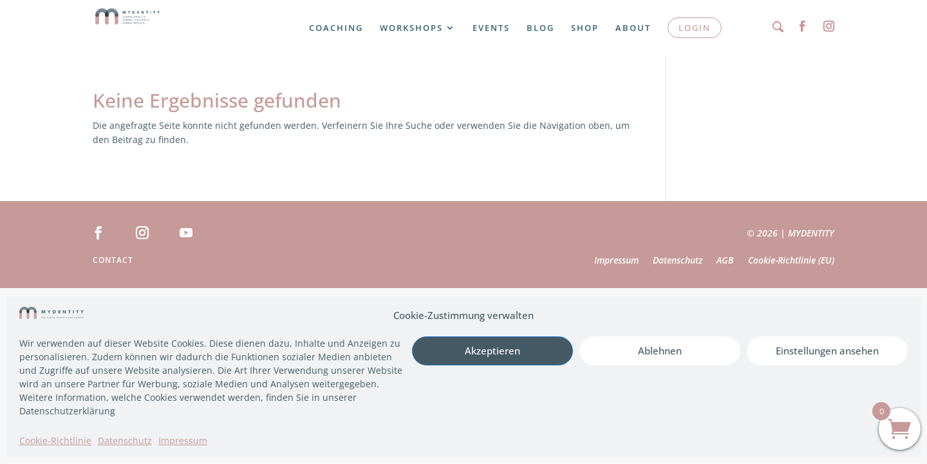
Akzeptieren (492, 350)
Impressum (182, 440)
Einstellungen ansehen (827, 350)
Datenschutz (125, 440)
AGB (725, 261)
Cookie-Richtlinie (55, 440)
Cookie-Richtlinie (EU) (791, 261)
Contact (113, 261)
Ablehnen (660, 350)
